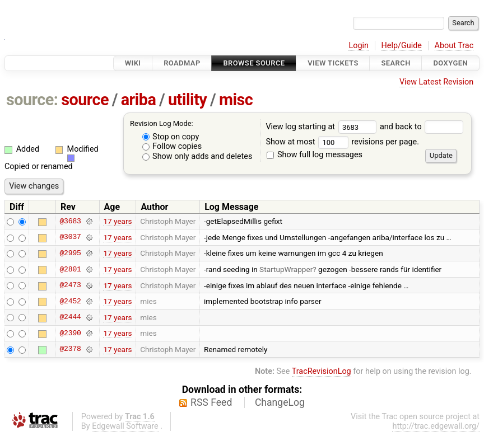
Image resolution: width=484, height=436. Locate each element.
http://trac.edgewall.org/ (436, 426)
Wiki (133, 63)
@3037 (70, 237)
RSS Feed (211, 402)
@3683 (70, 221)
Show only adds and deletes (197, 156)
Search (395, 63)
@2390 (70, 333)
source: (32, 99)
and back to (421, 127)
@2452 (70, 301)
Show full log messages (314, 155)
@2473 (70, 285)
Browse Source (254, 63)
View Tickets (333, 63)
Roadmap (182, 63)
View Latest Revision (436, 82)
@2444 (70, 317)
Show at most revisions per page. (342, 142)
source (85, 99)
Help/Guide (401, 45)
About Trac (454, 45)
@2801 (70, 269)
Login (358, 45)
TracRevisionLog (321, 371)
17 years (117, 221)
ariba (138, 99)
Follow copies (172, 146)
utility (187, 99)
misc (236, 99)
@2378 (70, 349)
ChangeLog (280, 402)
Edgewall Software (125, 426)
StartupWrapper (286, 269)
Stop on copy (170, 137)
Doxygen (450, 63)
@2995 (70, 253)
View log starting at (323, 127)
